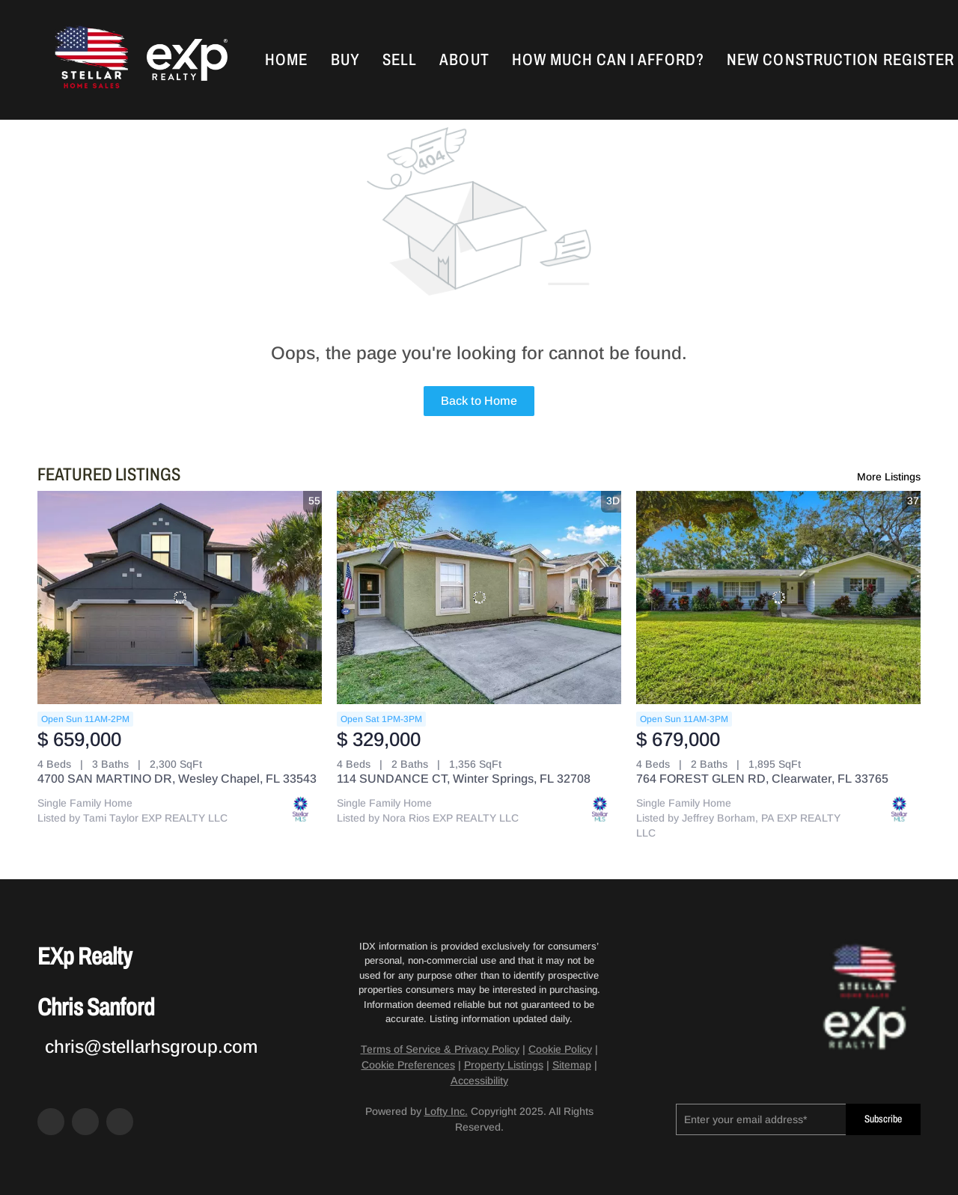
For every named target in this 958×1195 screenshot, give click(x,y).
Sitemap (571, 1065)
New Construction (803, 60)
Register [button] (918, 60)
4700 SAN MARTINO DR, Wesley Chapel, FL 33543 (177, 778)
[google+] (119, 1121)
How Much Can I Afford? (608, 60)
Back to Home (479, 400)
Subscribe (883, 1119)
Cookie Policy (560, 1049)
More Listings (889, 477)
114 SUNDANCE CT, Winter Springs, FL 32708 (464, 778)
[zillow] (85, 1121)
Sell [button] (399, 60)
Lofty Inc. (446, 1111)
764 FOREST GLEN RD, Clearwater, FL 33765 (762, 778)
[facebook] (50, 1121)
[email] (761, 1119)
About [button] (464, 60)
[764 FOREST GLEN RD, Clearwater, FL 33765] (778, 597)
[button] (90, 60)
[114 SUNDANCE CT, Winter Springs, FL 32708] (479, 597)
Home (286, 60)
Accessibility (479, 1080)
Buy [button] (345, 60)
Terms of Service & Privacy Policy (440, 1049)
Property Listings (503, 1065)
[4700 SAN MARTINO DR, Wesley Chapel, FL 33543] (179, 597)
